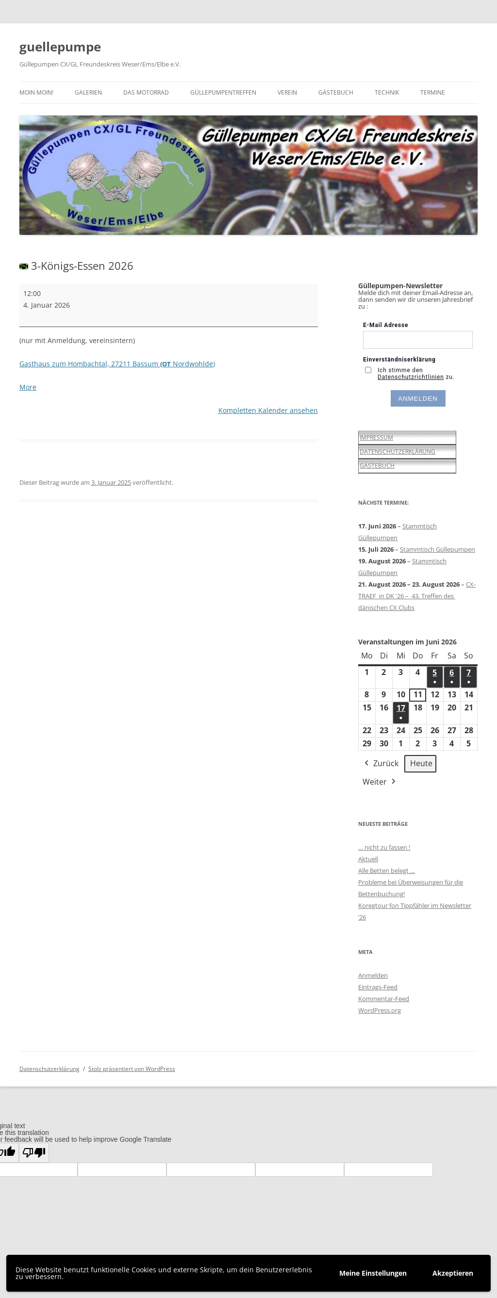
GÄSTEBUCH (377, 465)
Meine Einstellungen (373, 1273)
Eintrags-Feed (378, 987)
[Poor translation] (34, 1153)
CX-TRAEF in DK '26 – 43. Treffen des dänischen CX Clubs (417, 596)
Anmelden (373, 975)
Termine (432, 92)
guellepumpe (60, 46)
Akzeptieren (452, 1273)
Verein (287, 92)
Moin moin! (36, 92)
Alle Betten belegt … (386, 870)
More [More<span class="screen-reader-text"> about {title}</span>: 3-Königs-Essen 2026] (27, 387)
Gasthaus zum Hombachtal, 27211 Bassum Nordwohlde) (117, 363)
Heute (421, 763)
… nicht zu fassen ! (384, 847)
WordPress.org (379, 1010)
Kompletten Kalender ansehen (268, 410)
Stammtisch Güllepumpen (437, 549)
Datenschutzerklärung (49, 1069)
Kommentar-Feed (383, 998)
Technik (387, 92)
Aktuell (368, 858)
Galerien (88, 92)
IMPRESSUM (376, 437)
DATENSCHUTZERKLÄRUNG (397, 451)
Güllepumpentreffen (223, 92)
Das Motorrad (146, 92)
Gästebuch (335, 92)
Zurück (380, 764)
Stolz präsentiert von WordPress (131, 1069)
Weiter (380, 782)
